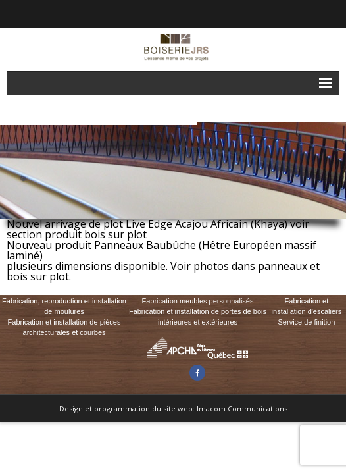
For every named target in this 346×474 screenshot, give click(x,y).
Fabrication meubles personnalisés (197, 301)
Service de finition (306, 322)
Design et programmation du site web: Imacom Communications (173, 408)
